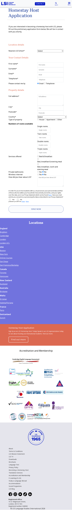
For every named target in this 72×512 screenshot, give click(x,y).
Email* (11, 73)
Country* (12, 117)
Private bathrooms (16, 172)
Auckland (3, 284)
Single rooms (42, 126)
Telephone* (13, 78)
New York (4, 254)
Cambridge (4, 236)
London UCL (5, 243)
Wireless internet (16, 174)
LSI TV (11, 457)
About (11, 449)
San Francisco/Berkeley (9, 265)
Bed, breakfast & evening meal (49, 161)
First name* (13, 64)
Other (59, 119)
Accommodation (14, 483)
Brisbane (3, 291)
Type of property (15, 119)
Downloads (13, 459)
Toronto (3, 273)
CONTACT (40, 4)
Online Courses (6, 258)
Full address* (14, 96)
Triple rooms (42, 149)
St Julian (3, 299)
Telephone (50, 83)
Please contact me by (17, 83)
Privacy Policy (13, 467)
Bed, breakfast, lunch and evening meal (47, 168)
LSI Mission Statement (17, 454)
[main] (36, 173)
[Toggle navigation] (69, 3)
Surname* (13, 68)
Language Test (14, 465)
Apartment (51, 119)
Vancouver (4, 276)
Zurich (2, 318)
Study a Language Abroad (18, 481)
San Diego (4, 261)
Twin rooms (42, 134)
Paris (2, 310)
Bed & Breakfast (45, 156)
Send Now (36, 209)
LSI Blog (12, 489)
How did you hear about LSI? (20, 177)
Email (41, 83)
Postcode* (13, 112)
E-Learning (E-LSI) (15, 478)
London (3, 239)
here (50, 195)
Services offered (15, 156)
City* (11, 107)
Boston (3, 250)
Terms (27, 201)
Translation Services (16, 473)
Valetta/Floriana (6, 303)
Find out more (18, 339)
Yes (40, 172)
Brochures (12, 462)
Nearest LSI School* (17, 51)
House (41, 119)
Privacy (23, 201)
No (45, 172)
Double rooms (43, 141)
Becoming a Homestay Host (19, 470)
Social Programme (15, 486)
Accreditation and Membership (19, 475)
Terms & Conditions (16, 451)
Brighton (3, 232)
